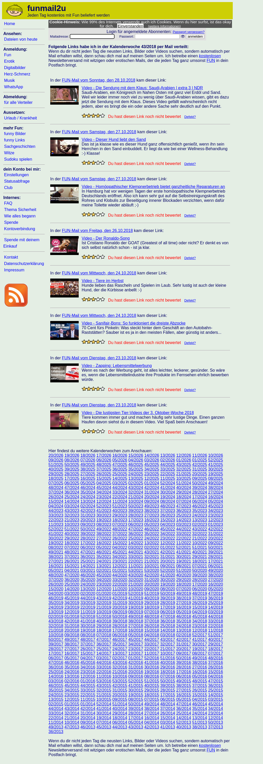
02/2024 (87, 506)
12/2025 (151, 478)
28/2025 (71, 474)
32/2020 (135, 580)
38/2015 (183, 685)
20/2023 (87, 520)
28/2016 (183, 667)
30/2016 (151, 667)
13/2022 (151, 543)
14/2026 (151, 455)
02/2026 (167, 460)
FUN (211, 60)
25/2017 (103, 649)
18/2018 (103, 630)
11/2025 (167, 478)
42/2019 (119, 598)
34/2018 (199, 621)
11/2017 (151, 653)
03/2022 (135, 547)
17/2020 (199, 584)
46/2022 (151, 529)
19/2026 (71, 455)
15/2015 (199, 695)
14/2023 (183, 520)
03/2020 (71, 593)
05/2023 (151, 524)
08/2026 (71, 460)
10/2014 (71, 722)
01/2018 (71, 616)
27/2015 (183, 690)
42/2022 (215, 529)
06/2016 (183, 676)
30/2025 (215, 469)
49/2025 (87, 464)
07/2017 (215, 653)
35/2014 (199, 708)
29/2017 (215, 644)
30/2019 (135, 603)
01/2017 (135, 658)
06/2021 (215, 566)
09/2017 (183, 653)
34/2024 (103, 492)
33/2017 (151, 644)
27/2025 (87, 474)
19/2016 (151, 672)
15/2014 (167, 718)
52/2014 (103, 704)
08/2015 (135, 699)
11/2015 (87, 699)
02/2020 (87, 593)
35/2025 (135, 469)
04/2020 (55, 593)
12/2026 (183, 455)
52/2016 (151, 658)
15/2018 (151, 630)
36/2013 (55, 731)
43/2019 (103, 598)
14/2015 (215, 695)
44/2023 (55, 510)
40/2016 (167, 662)
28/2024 (199, 492)
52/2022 (55, 529)
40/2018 (103, 621)
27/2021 (55, 561)
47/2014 (183, 704)
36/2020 (71, 580)
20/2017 (183, 649)
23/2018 (199, 626)
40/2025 (55, 469)
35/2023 (199, 510)
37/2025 (103, 469)
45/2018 (199, 616)
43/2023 (71, 510)
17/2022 (87, 543)
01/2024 (151, 483)
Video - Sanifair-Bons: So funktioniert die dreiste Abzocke (134, 323)
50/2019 (167, 593)
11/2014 (55, 722)
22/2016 (103, 672)
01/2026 (183, 460)
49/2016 (199, 658)
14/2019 (215, 607)
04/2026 (135, 460)
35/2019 (55, 603)
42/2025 (199, 464)
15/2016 (215, 672)
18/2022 (71, 543)
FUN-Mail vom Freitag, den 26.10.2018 (97, 230)
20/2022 (215, 538)
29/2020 (183, 580)
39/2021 (215, 552)
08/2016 (151, 676)
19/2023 (103, 520)
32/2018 (55, 626)
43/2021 (151, 552)
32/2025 (183, 469)
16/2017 (71, 653)
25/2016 (55, 672)
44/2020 (119, 575)
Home (9, 23)
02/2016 (71, 681)
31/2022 (215, 534)
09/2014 (87, 722)
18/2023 (119, 520)
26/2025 (103, 474)
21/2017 (167, 649)
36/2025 (119, 469)
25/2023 (183, 515)
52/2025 (215, 460)
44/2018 (215, 616)
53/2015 (119, 681)
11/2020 (119, 589)
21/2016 (119, 672)
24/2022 (151, 538)
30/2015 (135, 690)
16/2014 (151, 718)
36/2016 (55, 667)
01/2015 (71, 704)
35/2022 (151, 534)
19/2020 (167, 584)
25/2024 (71, 497)
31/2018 (71, 626)
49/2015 (183, 681)
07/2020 (183, 589)
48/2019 (199, 593)
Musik (9, 80)
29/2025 (55, 474)
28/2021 (215, 557)
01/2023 (215, 524)
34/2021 (119, 557)
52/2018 (87, 616)
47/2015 (215, 681)
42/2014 (87, 708)
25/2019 (215, 603)
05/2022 (103, 547)
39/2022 (87, 534)
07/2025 (55, 483)
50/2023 (135, 506)
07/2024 (183, 501)
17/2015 (167, 695)
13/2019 (55, 612)
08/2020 (167, 589)
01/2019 (119, 593)
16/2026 (119, 455)
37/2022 (119, 534)
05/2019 (183, 612)
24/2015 (55, 695)
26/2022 (119, 538)
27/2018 (135, 626)
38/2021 (55, 557)
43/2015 (103, 685)
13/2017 (119, 653)
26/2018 (151, 626)
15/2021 (71, 566)
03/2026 (151, 460)
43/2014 (71, 708)
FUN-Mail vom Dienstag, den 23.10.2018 (99, 358)
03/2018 (167, 635)
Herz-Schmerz (17, 74)
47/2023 (183, 506)
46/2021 (103, 552)
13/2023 (199, 520)
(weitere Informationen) (164, 26)
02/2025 (135, 483)
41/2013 (167, 727)
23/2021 (119, 561)
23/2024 (103, 497)
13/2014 (199, 718)
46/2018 (183, 616)
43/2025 (183, 464)
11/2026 (199, 455)
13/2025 (135, 478)
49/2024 (215, 483)
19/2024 (167, 497)
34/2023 (215, 510)
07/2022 (71, 547)
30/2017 (199, 644)
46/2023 (199, 506)
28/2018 (119, 626)
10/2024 (135, 501)
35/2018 (183, 621)
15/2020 (55, 589)
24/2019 (55, 607)
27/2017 (71, 649)
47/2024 (71, 487)
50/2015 (167, 681)
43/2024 (135, 487)
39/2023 (135, 510)
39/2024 (199, 487)
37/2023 (167, 510)
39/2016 (183, 662)
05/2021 (55, 570)
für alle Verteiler (18, 102)
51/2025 (55, 464)
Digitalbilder (15, 67)
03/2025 (119, 483)
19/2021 (183, 561)
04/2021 (71, 570)
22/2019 (87, 607)
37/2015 (199, 685)
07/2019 (151, 612)
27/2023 (151, 515)
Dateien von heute (20, 39)
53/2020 (151, 570)
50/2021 (215, 547)
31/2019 (119, 603)
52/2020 (167, 570)
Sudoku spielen (18, 159)
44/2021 (135, 552)
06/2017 (55, 658)
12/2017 (135, 653)
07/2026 (87, 460)
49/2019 (183, 593)
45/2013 (103, 727)
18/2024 (183, 497)
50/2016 (183, 658)
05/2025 (87, 483)
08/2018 (87, 635)
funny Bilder (15, 133)
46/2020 (87, 575)
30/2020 (167, 580)
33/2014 (55, 713)
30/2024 (167, 492)
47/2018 (167, 616)
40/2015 (151, 685)
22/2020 (119, 584)
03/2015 (215, 699)
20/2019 (119, 607)
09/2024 (151, 501)
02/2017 (119, 658)
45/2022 (167, 529)
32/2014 (71, 713)
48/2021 (71, 552)
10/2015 (103, 699)
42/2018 (71, 621)
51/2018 (103, 616)
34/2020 (103, 580)
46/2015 (55, 685)
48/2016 (215, 658)
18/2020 (183, 584)
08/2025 (215, 478)
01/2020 (103, 593)
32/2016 (119, 667)
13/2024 (87, 501)
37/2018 (151, 621)
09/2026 (55, 460)
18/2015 (151, 695)
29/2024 (183, 492)
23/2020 (103, 584)
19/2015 (135, 695)
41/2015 (135, 685)
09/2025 (199, 478)
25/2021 (87, 561)
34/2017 (135, 644)
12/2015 (71, 699)
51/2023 (119, 506)
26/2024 (55, 497)
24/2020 (87, 584)
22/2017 (151, 649)
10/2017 (167, 653)
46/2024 (87, 487)
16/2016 (199, 672)
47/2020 (71, 575)
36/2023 (183, 510)
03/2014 (167, 722)
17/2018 (119, 630)
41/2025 (215, 464)
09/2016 (135, 676)
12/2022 (167, 543)
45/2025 (151, 464)
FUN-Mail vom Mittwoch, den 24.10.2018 (99, 273)
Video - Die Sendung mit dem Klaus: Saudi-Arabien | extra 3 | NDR (142, 88)
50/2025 (71, 464)
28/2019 (167, 603)
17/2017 (55, 653)
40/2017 (215, 639)
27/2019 (183, 603)
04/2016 (215, 676)
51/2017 (215, 635)
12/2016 (87, 676)
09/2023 (87, 524)
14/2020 (71, 589)
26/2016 (215, 667)
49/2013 (55, 727)
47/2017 (103, 639)
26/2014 (167, 713)
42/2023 (87, 510)
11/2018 (215, 630)
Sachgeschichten (19, 146)
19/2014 (103, 718)
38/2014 (151, 708)
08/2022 (55, 547)
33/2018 (215, 621)
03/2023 (183, 524)
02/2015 (55, 704)
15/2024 (55, 501)
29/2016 (167, 667)
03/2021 (87, 570)
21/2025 (183, 474)
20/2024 (151, 497)
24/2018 (183, 626)
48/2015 (199, 681)
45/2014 (215, 704)
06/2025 (71, 483)
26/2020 (55, 584)
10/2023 (71, 524)
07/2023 (119, 524)
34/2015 (71, 690)
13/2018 (183, 630)
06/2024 (199, 501)
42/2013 (151, 727)
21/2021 (151, 561)
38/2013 (199, 727)
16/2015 (183, 695)
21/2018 (55, 630)
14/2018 (167, 630)
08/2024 (167, 501)
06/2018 (119, 635)
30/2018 (87, 626)
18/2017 (215, 649)
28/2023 (135, 515)
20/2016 (135, 672)
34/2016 (87, 667)
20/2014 (87, 718)
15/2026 (135, 455)
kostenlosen (210, 56)
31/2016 (135, 667)
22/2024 (119, 497)
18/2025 (55, 478)
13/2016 (71, 676)
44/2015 (87, 685)
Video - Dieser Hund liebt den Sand (114, 139)
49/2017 (71, 639)
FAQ (8, 203)
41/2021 (183, 552)
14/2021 (87, 566)
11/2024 (119, 501)
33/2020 (119, 580)
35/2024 (87, 492)
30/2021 (183, 557)
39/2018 (119, 621)
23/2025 (151, 474)
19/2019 (135, 607)
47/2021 (87, 552)
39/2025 (71, 469)
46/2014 (199, 704)
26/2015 (199, 690)
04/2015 (199, 699)
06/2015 (167, 699)
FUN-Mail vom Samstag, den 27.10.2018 (99, 132)
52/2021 (183, 547)
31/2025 (199, 469)
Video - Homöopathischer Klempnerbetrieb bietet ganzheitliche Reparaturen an (153, 186)
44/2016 (103, 662)
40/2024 (183, 487)
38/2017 (71, 644)
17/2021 (215, 561)
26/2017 (87, 649)
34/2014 (215, 708)
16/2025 (87, 478)
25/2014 (183, 713)
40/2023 (119, 510)
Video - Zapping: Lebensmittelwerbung (117, 365)
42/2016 (135, 662)
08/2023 (103, 524)
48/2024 (55, 487)
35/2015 (55, 690)
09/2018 (71, 635)
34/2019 (71, 603)
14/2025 (119, 478)
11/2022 (183, 543)
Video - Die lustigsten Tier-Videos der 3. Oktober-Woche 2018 (138, 413)
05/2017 (71, 658)
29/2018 (103, 626)
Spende (11, 222)
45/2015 (71, 685)
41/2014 (103, 708)
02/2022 (151, 547)
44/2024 (119, 487)
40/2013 (183, 727)
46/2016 (71, 662)
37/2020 (55, 580)
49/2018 (135, 616)
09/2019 (119, 612)
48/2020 (55, 575)
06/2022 (87, 547)
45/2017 (135, 639)
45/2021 (119, 552)
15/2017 (87, 653)
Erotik (9, 61)
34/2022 (167, 534)
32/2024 (135, 492)
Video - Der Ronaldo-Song (106, 238)
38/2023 (151, 510)
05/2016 (199, 676)
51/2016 (167, 658)
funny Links (14, 140)
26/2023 (167, 515)
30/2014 (103, 713)
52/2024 (167, 483)
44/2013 (119, 727)
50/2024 (199, 483)
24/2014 (199, 713)
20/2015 (119, 695)
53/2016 (103, 681)
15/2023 (167, 520)
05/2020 (215, 589)
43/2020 (135, 575)
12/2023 (215, 520)
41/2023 (103, 510)
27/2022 (103, 538)
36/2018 (167, 621)
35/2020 (87, 580)
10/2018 (55, 635)
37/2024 (55, 492)
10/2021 (151, 566)
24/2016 (71, 672)
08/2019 (135, 612)
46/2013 (87, 727)
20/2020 (151, 584)
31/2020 (151, 580)
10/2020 (135, 589)
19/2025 (215, 474)
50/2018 (119, 616)
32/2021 (151, 557)
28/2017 (55, 649)
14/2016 (55, 676)
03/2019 (215, 612)
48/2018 (151, 616)
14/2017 (103, 653)
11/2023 (55, 524)
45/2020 (103, 575)
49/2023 (151, 506)
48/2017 (87, 639)
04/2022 (119, 547)
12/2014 (215, 718)
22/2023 (55, 520)
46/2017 (119, 639)
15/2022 (119, 543)
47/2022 (135, 529)
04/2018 (151, 635)
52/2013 (183, 722)
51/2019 (151, 593)
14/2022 (135, 543)
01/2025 (199, 460)
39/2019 (167, 598)
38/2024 (215, 487)
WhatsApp (13, 87)
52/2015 (135, 681)
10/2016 (119, 676)
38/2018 (135, 621)
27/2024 (215, 492)
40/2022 (71, 534)
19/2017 (199, 649)
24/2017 (119, 649)
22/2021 (135, 561)
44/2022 (183, 529)
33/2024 (119, 492)
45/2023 (215, 506)
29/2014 (119, 713)
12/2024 (103, 501)
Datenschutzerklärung (24, 263)
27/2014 (151, 713)
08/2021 (183, 566)
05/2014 (135, 722)
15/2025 (103, 478)
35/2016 (71, 667)
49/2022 (103, 529)
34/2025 (151, 469)
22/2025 (167, 474)
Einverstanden (130, 26)
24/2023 (199, 515)
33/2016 (103, 667)
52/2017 (199, 635)
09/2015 (119, 699)
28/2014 (135, 713)
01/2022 (167, 547)
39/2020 (199, 575)
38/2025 (87, 469)
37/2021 (71, 557)
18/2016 (167, 672)
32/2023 (71, 515)
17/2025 (71, 478)
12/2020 (103, 589)
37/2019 (199, 598)
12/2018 (199, 630)
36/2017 (103, 644)
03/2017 (103, 658)
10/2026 (215, 455)
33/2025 (167, 469)
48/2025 (103, 464)
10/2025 (183, 478)
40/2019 (151, 598)
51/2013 (199, 722)
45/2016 (87, 662)
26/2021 (71, 561)
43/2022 (199, 529)
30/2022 (55, 538)
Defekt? (190, 117)
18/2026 (87, 455)
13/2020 (87, 589)
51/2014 (119, 704)
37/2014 (167, 708)
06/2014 (119, 722)
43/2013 (135, 727)
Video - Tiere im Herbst (103, 281)
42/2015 (119, 685)
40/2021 (199, 552)
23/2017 (135, 649)
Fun (7, 55)
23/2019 (71, 607)
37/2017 (87, 644)
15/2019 (199, 607)
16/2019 (183, 607)
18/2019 (151, 607)
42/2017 (183, 639)
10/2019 (103, 612)
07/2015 (151, 699)
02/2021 (103, 570)
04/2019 (199, 612)
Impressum (14, 270)
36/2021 (87, 557)
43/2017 (167, 639)
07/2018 (103, 635)
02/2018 (183, 635)
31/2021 (167, 557)
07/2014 (103, 722)
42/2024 (151, 487)
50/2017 (55, 639)
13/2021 (103, 566)
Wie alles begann (20, 216)
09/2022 (215, 543)
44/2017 (151, 639)
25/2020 (71, 584)
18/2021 (199, 561)
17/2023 (135, 520)
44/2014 (55, 708)
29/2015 (151, 690)
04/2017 (87, 658)
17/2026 (103, 455)
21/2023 (71, 520)
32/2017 (167, 644)
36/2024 (71, 492)
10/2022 (199, 543)
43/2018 (55, 621)
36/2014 (183, 708)
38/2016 (199, 662)
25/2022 (135, 538)
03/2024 (71, 506)
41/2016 (151, 662)
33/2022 (183, 534)
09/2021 (167, 566)
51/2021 (199, 547)
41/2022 (55, 534)
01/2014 (87, 704)
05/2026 (119, 460)
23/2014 (215, 713)
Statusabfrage (17, 181)
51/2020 (183, 570)
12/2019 (71, 612)
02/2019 (55, 616)
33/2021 (135, 557)
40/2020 (183, 575)
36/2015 (215, 685)
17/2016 (183, 672)
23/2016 (87, 672)
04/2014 (151, 722)
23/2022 (167, 538)
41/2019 (135, 598)
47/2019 (215, 593)
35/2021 (103, 557)
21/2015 (103, 695)
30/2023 (103, 515)
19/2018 (87, 630)
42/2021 (167, 552)
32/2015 (103, 690)
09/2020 (151, 589)
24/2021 (103, 561)
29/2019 (151, 603)
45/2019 (71, 598)
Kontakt (11, 257)
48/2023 (167, 506)
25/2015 (215, 690)
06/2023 (135, 524)
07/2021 (199, 566)
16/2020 (215, 584)
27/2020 (215, 580)
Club (8, 187)
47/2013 (71, 727)
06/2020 (199, 589)
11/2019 (87, 612)
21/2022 (199, 538)
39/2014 (135, 708)
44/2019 (87, 598)
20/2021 (167, 561)
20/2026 (55, 455)
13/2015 (55, 699)
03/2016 (55, 681)
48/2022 (119, 529)
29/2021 (199, 557)
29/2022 (71, 538)
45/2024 (103, 487)
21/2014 (71, 718)
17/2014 (135, 718)
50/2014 (135, 704)
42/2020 (151, 575)
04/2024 (55, 506)
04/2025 (103, 483)
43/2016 (119, 662)
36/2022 (135, 534)
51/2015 (151, 681)
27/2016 (199, 667)
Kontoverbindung (19, 229)
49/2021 (55, 552)
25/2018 (167, 626)
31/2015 (119, 690)
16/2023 (151, 520)
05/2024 (215, 501)
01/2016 (87, 681)
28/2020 (199, 580)
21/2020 (135, 584)
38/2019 (183, 598)
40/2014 (119, 708)
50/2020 (199, 570)
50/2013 (215, 722)
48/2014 (167, 704)
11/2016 (103, 676)
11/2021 (135, 566)
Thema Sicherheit (20, 209)
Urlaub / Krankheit (20, 118)
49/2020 (215, 570)
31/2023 (87, 515)
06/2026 (103, 460)
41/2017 (199, 639)
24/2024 (87, 497)
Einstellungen (16, 175)
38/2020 (215, 575)
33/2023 (55, 515)
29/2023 (119, 515)
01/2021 (119, 570)
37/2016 (215, 662)
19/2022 (55, 543)
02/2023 (199, 524)
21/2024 (135, 497)
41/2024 (167, 487)
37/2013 (215, 727)
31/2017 (183, 644)
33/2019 (87, 603)
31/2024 (151, 492)
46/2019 (55, 598)
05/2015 (183, 699)
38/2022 (103, 534)
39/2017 (55, 644)
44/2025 (167, 464)
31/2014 (87, 713)
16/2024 (215, 497)
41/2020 (167, 575)
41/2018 (87, 621)
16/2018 (135, 630)
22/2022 (183, 538)
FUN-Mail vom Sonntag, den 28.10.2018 (98, 80)
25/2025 (119, 474)
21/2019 (103, 607)
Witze (9, 153)
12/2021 (119, 566)
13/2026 (167, 455)
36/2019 (215, 598)
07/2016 (167, 676)
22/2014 (55, 718)
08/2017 (199, 653)
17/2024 (199, 497)
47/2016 (55, 662)
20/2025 (199, 474)
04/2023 (167, 524)
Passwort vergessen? (189, 32)
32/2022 (199, 534)
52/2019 (135, 593)
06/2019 (167, 612)
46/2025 (135, 464)
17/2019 (167, 607)
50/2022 (87, 529)
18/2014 (119, 718)
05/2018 (135, 635)
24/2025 (135, 474)
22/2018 (215, 626)
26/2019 (199, 603)
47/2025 (119, 464)
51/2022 (71, 529)
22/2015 (87, 695)
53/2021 (135, 570)
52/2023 (103, 506)
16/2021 (55, 566)
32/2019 (103, 603)
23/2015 (71, 695)
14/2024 (71, 501)
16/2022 (103, 543)
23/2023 (215, 515)
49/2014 (151, 704)
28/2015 (167, 690)
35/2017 (119, 644)
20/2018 (71, 630)
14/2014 (183, 718)
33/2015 (87, 690)
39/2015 (167, 685)
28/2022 (87, 538)
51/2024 (183, 483)
